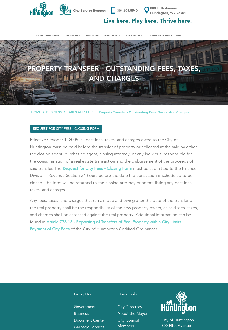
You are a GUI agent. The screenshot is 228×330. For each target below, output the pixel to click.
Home (36, 112)
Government (85, 306)
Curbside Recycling (165, 35)
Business (73, 35)
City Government (47, 35)
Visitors (92, 35)
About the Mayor (133, 313)
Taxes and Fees (80, 112)
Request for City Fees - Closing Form (66, 129)
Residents (112, 35)
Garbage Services (89, 327)
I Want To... (135, 35)
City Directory (130, 306)
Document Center (89, 320)
